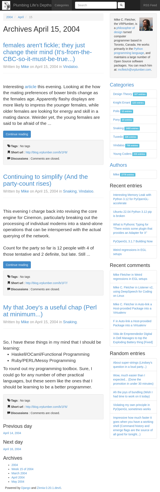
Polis (123, 111)
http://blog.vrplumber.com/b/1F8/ (47, 152)
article (31, 86)
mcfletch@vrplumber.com (134, 69)
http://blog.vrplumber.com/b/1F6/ (47, 406)
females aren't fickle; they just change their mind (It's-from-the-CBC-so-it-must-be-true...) (47, 52)
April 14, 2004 (12, 433)
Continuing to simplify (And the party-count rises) (45, 180)
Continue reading (17, 134)
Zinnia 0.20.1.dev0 (49, 487)
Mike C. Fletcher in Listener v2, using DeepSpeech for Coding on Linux (133, 291)
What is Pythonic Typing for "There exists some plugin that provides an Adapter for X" (132, 228)
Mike (25, 67)
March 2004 (19, 473)
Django (25, 487)
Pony (123, 119)
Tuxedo (125, 136)
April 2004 (18, 477)
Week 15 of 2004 (22, 469)
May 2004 (17, 481)
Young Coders (129, 153)
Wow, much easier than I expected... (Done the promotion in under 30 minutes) (133, 379)
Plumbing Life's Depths (32, 5)
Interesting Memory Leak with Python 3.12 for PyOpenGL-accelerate (132, 199)
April (21, 17)
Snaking (70, 191)
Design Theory (130, 94)
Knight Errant (129, 102)
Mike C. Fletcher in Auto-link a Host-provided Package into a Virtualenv (132, 308)
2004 (9, 17)
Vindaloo (70, 67)
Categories (62, 5)
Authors (118, 165)
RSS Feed (150, 5)
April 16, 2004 (12, 449)
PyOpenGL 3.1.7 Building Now (132, 241)
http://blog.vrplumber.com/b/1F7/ (47, 283)
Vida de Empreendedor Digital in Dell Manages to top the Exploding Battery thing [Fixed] (133, 338)
